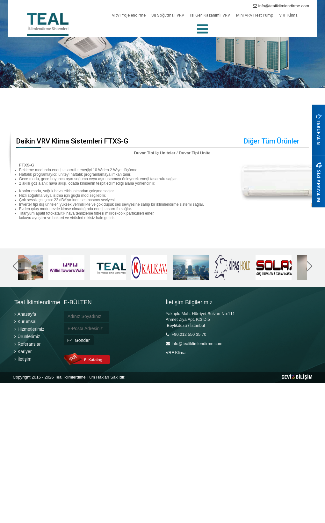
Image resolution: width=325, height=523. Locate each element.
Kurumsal (25, 321)
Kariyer (23, 351)
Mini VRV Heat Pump (254, 15)
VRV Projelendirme (129, 15)
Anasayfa (25, 314)
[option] (25, 267)
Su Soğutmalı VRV (167, 15)
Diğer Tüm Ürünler (271, 141)
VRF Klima (288, 15)
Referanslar (27, 344)
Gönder (79, 340)
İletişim (23, 359)
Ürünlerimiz (27, 336)
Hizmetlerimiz (29, 329)
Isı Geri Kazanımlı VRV (210, 15)
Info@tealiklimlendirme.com (281, 6)
